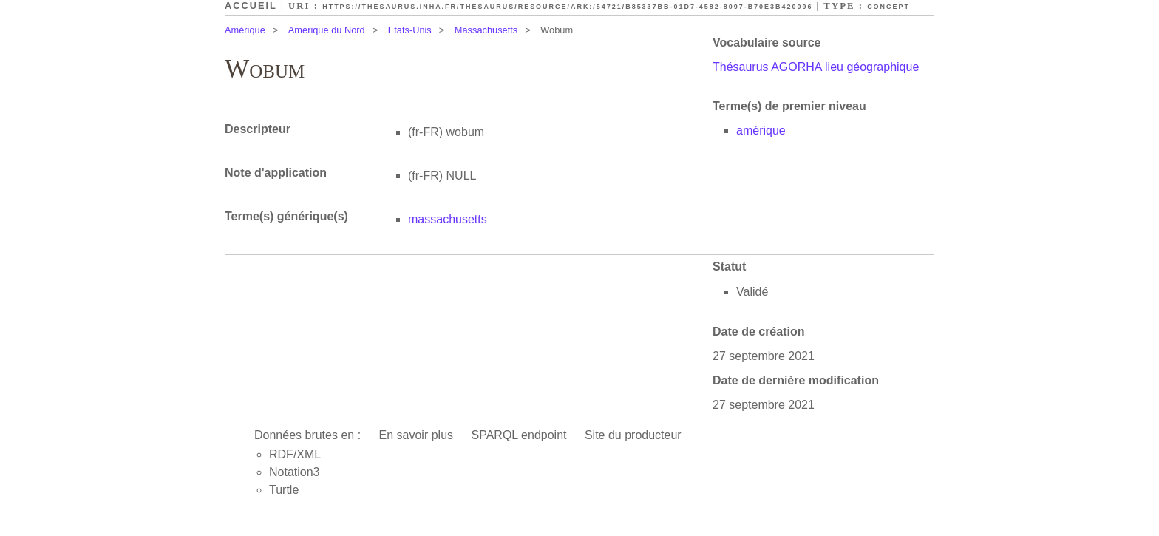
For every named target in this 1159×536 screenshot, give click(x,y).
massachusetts (447, 219)
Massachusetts (486, 29)
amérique (761, 130)
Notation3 (294, 472)
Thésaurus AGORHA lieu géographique (816, 67)
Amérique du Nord (326, 29)
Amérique (245, 29)
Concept (888, 6)
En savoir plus (416, 435)
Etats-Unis (410, 29)
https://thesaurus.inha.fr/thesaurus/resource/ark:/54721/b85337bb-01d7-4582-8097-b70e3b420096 (567, 6)
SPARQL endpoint (519, 435)
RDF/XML (295, 454)
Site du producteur (633, 435)
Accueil (251, 5)
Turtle (284, 490)
